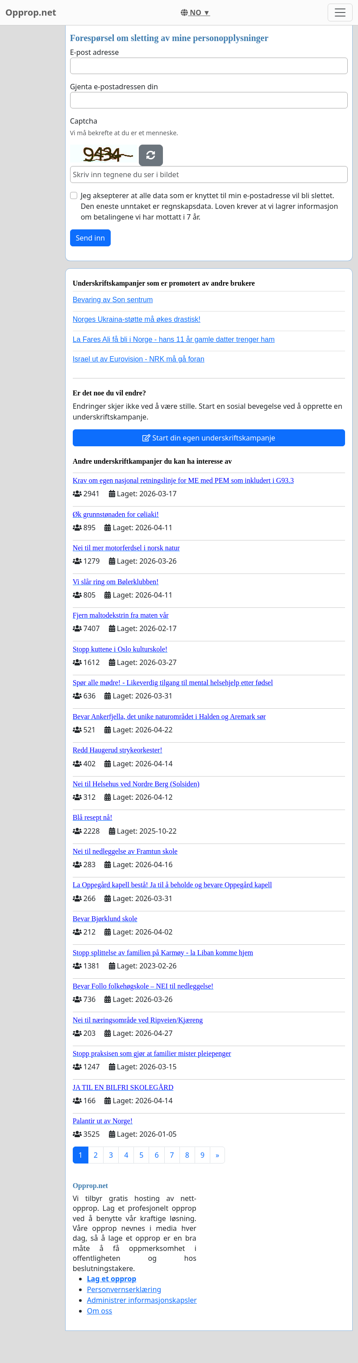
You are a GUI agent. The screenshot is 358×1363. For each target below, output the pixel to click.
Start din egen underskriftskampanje (208, 438)
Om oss (99, 1311)
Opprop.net (30, 12)
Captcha (83, 121)
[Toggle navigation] (340, 12)
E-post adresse (94, 52)
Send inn (90, 238)
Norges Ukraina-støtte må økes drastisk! (136, 319)
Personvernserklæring (124, 1289)
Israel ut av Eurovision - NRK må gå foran (138, 359)
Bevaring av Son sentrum (113, 299)
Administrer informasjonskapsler (142, 1300)
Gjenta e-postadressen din (114, 86)
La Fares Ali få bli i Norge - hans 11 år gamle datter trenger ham (174, 339)
